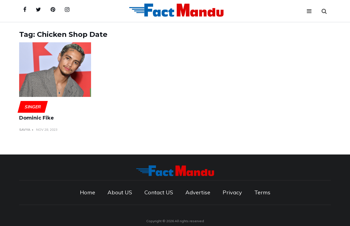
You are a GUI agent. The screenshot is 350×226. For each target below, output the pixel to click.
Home (87, 192)
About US (119, 192)
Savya (24, 129)
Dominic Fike (36, 118)
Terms (262, 192)
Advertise (197, 192)
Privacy (232, 192)
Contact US (158, 192)
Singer (32, 106)
